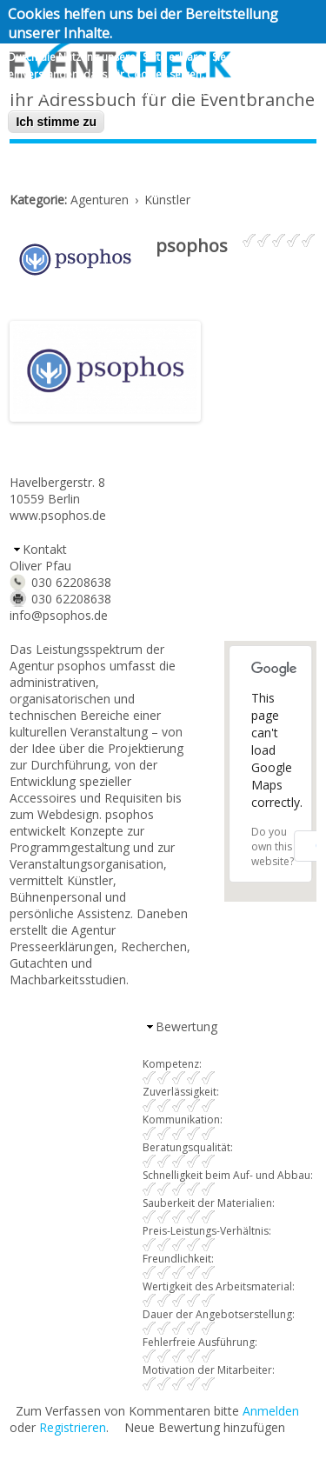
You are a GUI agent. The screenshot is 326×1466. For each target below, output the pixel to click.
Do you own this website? (272, 846)
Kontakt (45, 549)
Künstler (167, 199)
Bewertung (186, 1026)
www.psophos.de (58, 515)
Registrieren (72, 1427)
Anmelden (271, 1411)
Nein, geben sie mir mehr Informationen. (122, 90)
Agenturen (99, 199)
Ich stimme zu (56, 122)
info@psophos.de (59, 615)
